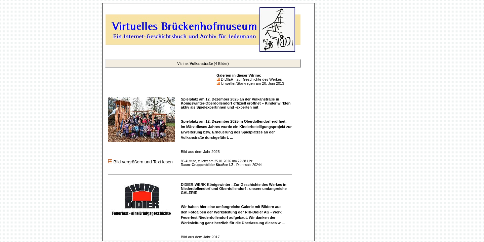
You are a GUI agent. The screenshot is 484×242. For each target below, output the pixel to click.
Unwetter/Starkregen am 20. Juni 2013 (252, 83)
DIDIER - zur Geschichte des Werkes (251, 79)
